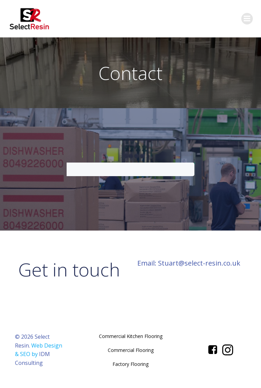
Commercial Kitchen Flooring (130, 336)
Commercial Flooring (131, 350)
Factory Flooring (130, 364)
